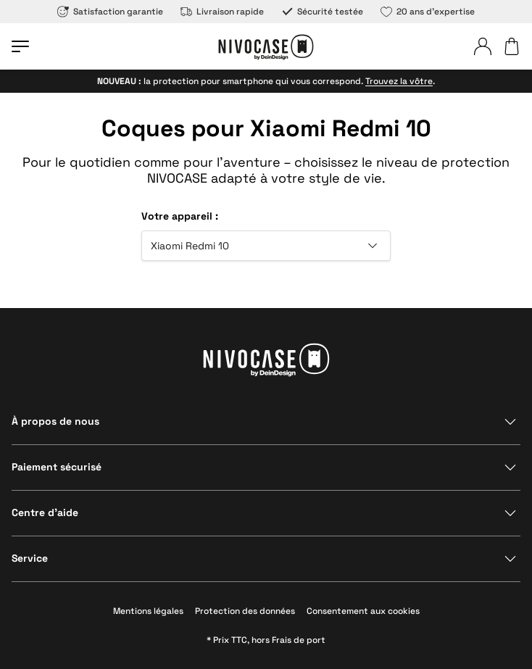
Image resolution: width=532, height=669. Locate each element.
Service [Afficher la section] (30, 558)
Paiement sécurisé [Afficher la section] (56, 466)
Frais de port (298, 640)
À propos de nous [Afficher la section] (55, 421)
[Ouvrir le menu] (20, 46)
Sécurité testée (322, 11)
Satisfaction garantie (110, 11)
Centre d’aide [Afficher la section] (45, 512)
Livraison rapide (222, 11)
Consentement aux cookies (363, 611)
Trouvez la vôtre (399, 81)
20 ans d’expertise (428, 11)
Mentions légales (148, 611)
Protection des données (245, 611)
